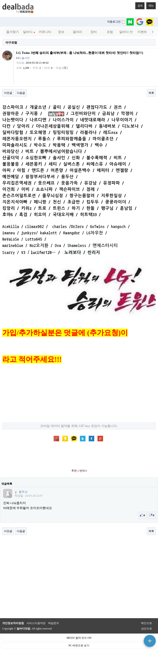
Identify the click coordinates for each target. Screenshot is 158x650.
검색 (138, 4)
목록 (151, 93)
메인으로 (146, 623)
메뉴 (149, 4)
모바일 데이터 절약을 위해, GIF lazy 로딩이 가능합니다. (79, 426)
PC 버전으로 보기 (79, 645)
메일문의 (53, 623)
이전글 (8, 93)
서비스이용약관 (36, 623)
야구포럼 (11, 42)
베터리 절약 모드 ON (79, 637)
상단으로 (146, 628)
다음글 (21, 93)
